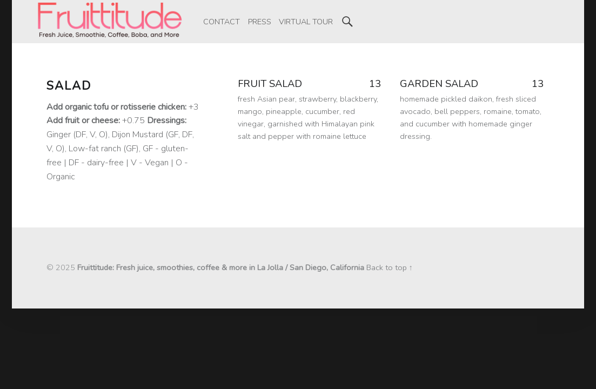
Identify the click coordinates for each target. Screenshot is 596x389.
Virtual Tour (306, 21)
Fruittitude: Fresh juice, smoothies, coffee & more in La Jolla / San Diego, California (220, 267)
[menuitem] (221, 21)
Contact (221, 21)
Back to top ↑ (389, 267)
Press (259, 21)
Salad (69, 86)
